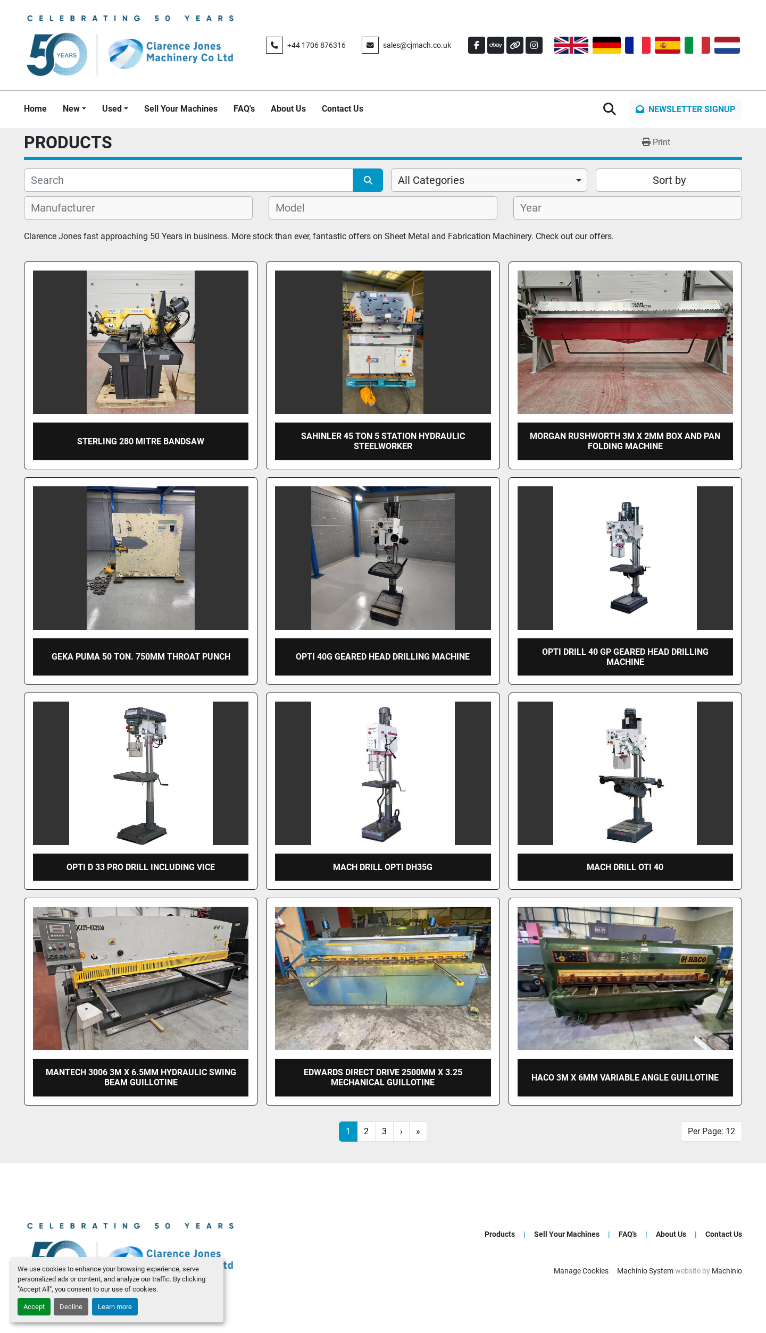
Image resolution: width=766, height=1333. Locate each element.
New (71, 109)
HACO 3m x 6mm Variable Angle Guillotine (625, 1078)
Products (500, 1234)
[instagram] (534, 45)
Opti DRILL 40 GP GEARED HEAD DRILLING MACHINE (625, 657)
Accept (34, 1307)
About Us (288, 109)
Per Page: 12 (711, 1131)
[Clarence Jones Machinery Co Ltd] (130, 1252)
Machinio (727, 1271)
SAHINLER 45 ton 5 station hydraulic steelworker (383, 441)
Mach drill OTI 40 (625, 867)
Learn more (115, 1307)
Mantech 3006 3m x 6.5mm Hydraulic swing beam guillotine (141, 1077)
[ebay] (495, 45)
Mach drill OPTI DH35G (382, 867)
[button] (74, 109)
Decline (71, 1307)
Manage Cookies (581, 1271)
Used (112, 109)
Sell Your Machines (181, 109)
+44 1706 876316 (316, 45)
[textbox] (69, 208)
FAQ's (244, 109)
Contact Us (342, 109)
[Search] (188, 180)
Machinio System (645, 1271)
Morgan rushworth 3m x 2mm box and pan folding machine (625, 441)
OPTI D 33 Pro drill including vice (140, 867)
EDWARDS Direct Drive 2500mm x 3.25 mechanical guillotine (383, 1077)
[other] (514, 45)
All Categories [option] (431, 180)
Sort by (669, 180)
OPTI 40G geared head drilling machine (383, 657)
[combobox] (489, 180)
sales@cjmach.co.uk (417, 45)
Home (35, 109)
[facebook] (476, 45)
